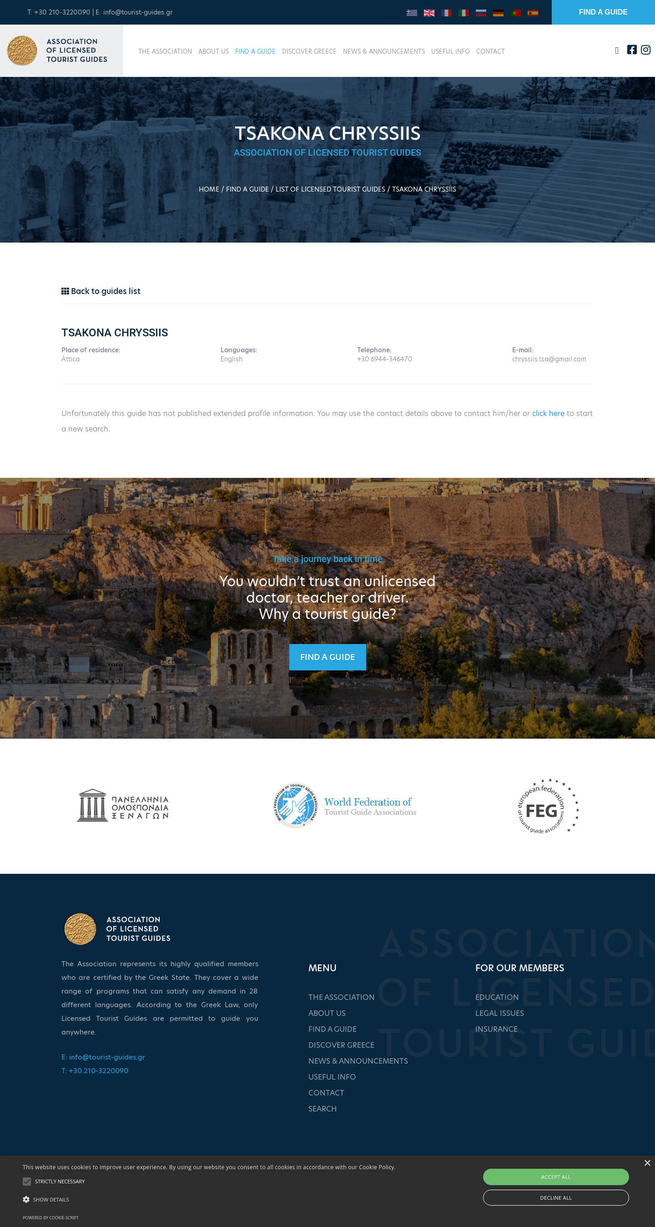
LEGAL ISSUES (499, 1013)
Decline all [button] (556, 1197)
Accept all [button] (556, 1176)
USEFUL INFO (450, 51)
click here (548, 413)
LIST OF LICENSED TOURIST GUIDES (330, 189)
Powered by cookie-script (51, 1218)
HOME (209, 189)
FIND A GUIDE (603, 12)
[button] (209, 1199)
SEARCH (322, 1109)
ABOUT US (213, 51)
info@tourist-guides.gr (137, 12)
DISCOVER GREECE (309, 51)
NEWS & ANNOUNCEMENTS (384, 51)
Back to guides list (101, 291)
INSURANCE (496, 1029)
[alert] (327, 1191)
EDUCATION (497, 997)
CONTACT (490, 51)
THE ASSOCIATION (165, 51)
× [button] (647, 1163)
